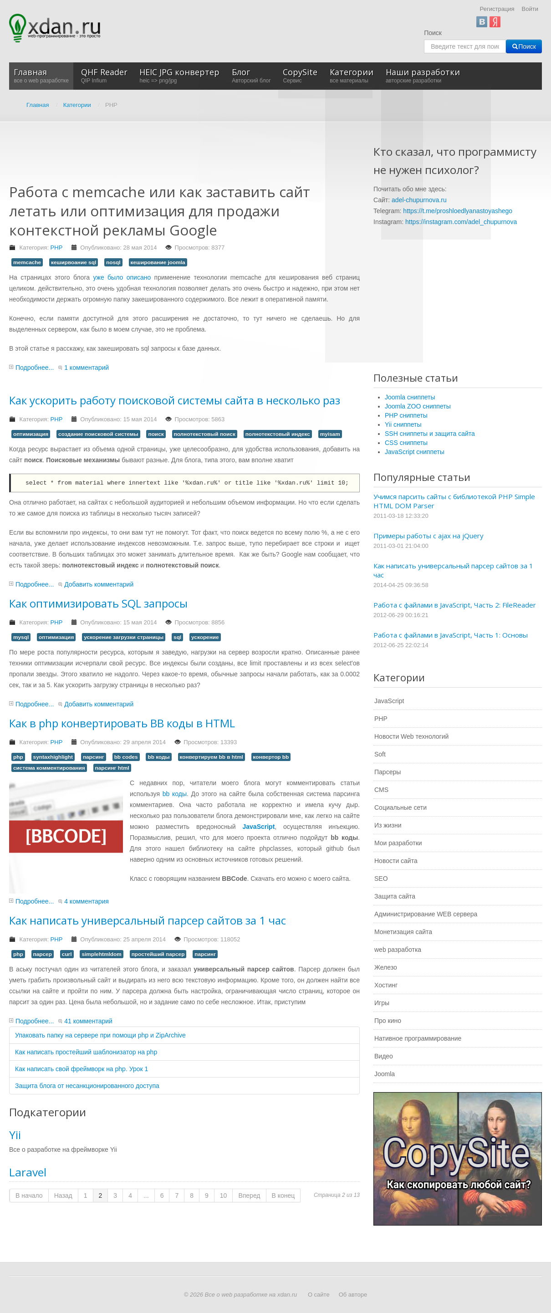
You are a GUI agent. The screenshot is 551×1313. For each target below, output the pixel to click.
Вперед (249, 1195)
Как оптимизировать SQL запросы (98, 603)
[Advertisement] (175, 158)
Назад (63, 1195)
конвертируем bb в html (211, 757)
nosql (113, 262)
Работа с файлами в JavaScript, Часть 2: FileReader (454, 604)
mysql (21, 637)
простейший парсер (158, 954)
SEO (381, 878)
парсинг (93, 757)
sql (177, 637)
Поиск (433, 32)
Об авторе (353, 1294)
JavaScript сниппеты (414, 451)
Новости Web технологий (411, 736)
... (146, 1195)
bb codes (126, 757)
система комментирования (49, 768)
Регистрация (497, 8)
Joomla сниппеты (410, 397)
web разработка (397, 949)
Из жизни (388, 825)
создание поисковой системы (98, 434)
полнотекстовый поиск (204, 434)
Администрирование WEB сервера (425, 914)
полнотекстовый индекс (277, 434)
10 (223, 1195)
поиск (155, 434)
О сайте (319, 1294)
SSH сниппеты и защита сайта (430, 433)
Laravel (27, 1172)
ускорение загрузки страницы (123, 637)
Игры (381, 1002)
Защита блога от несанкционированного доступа (87, 1085)
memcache (27, 262)
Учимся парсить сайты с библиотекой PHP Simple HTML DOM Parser (454, 501)
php (18, 757)
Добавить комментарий (98, 584)
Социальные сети (400, 807)
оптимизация (30, 434)
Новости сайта (396, 860)
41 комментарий (88, 1021)
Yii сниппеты (403, 424)
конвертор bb (271, 757)
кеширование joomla (158, 262)
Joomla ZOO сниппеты (418, 406)
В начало (29, 1195)
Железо (385, 967)
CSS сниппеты (406, 442)
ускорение (205, 637)
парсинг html (112, 768)
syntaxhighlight (53, 757)
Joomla (384, 1074)
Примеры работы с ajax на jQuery (428, 535)
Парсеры (387, 772)
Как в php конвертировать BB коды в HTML (122, 723)
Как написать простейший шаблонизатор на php (86, 1052)
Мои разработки (398, 843)
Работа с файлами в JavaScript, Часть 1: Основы (450, 634)
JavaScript (389, 701)
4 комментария (86, 901)
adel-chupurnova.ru (419, 200)
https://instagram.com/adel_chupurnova (461, 221)
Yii (15, 1134)
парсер (42, 954)
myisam (330, 434)
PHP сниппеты (406, 415)
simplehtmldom (101, 954)
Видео (383, 1056)
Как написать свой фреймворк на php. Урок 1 (81, 1069)
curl (67, 954)
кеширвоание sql (73, 262)
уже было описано (122, 277)
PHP (57, 247)
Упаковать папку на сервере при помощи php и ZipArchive (100, 1035)
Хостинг (386, 985)
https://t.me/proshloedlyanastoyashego (457, 211)
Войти (530, 8)
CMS (381, 789)
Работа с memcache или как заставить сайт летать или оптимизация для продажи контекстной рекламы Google (159, 211)
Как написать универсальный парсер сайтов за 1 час (147, 920)
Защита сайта (394, 896)
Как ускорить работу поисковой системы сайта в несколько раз (174, 400)
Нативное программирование (417, 1038)
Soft (380, 754)
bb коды (158, 757)
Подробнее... (34, 367)
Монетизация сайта (403, 931)
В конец (283, 1195)
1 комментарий (86, 367)
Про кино (387, 1020)
